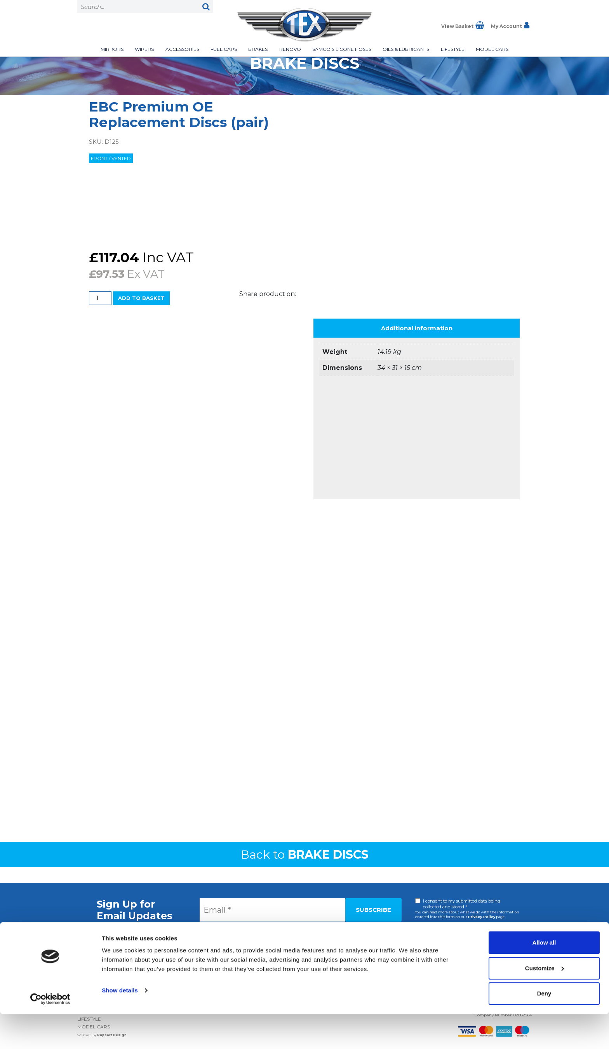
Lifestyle (453, 49)
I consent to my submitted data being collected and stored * (461, 904)
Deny (544, 1028)
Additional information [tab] (416, 328)
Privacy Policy (481, 917)
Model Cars (492, 49)
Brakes (258, 49)
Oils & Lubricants (406, 49)
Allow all (544, 977)
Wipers (144, 49)
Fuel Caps (224, 49)
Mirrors (112, 49)
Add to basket (141, 298)
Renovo (290, 49)
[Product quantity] (100, 298)
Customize (544, 1003)
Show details (120, 1025)
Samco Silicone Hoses (341, 49)
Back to (305, 854)
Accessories (182, 49)
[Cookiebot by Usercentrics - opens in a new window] (50, 1034)
